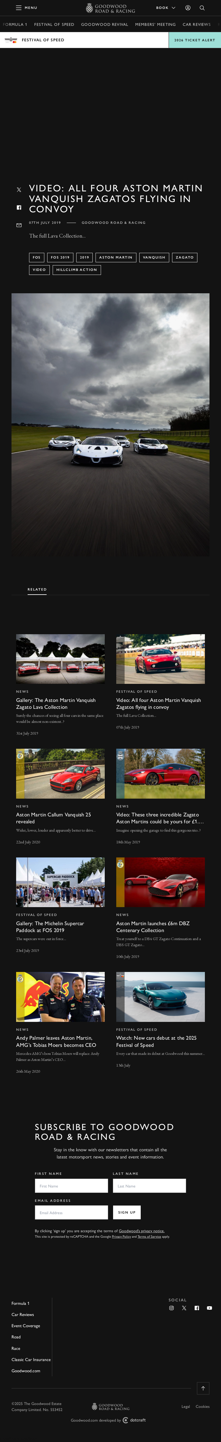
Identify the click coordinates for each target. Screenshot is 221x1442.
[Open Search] (202, 8)
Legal (186, 1406)
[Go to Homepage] (111, 8)
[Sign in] (188, 8)
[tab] (37, 588)
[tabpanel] (110, 849)
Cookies (202, 1406)
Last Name (126, 1174)
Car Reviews (197, 24)
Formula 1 (15, 24)
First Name (48, 1174)
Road (16, 1337)
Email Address (53, 1201)
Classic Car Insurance (31, 1359)
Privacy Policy (121, 1236)
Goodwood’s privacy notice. (142, 1230)
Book (166, 8)
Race (16, 1348)
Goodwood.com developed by (110, 1420)
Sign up (127, 1212)
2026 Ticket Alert (195, 40)
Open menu (110, 40)
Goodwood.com (26, 1370)
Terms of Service (149, 1236)
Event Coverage (26, 1325)
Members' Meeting (155, 24)
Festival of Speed (54, 24)
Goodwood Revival (104, 24)
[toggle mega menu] (27, 8)
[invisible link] (60, 686)
